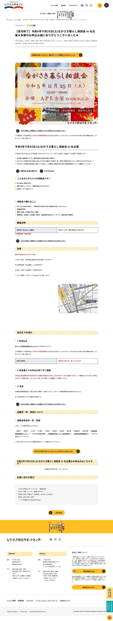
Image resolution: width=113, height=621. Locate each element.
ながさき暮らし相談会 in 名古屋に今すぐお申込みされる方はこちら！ (43, 136)
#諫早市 (76, 45)
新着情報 (21, 605)
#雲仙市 (87, 45)
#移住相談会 (47, 45)
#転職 (65, 45)
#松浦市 (24, 48)
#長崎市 (70, 45)
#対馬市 (41, 48)
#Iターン (60, 45)
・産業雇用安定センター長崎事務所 (58, 439)
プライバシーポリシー (12, 616)
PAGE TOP (109, 618)
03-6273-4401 (48, 578)
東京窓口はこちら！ (89, 592)
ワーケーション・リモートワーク (46, 605)
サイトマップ (23, 616)
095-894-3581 (17, 574)
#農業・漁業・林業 (36, 45)
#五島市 (30, 48)
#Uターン (54, 45)
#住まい (27, 45)
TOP (10, 24)
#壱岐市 (35, 48)
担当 (52, 383)
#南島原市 (94, 45)
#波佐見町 (18, 48)
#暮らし (21, 45)
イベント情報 (54, 5)
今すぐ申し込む (49, 176)
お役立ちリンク (65, 605)
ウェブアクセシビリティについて (38, 616)
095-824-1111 (17, 576)
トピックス (29, 605)
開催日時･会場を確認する (29, 176)
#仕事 (17, 45)
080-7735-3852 (48, 576)
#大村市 (82, 45)
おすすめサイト (73, 5)
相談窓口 (63, 5)
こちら (36, 280)
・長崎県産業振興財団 (80, 439)
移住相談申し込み (89, 576)
